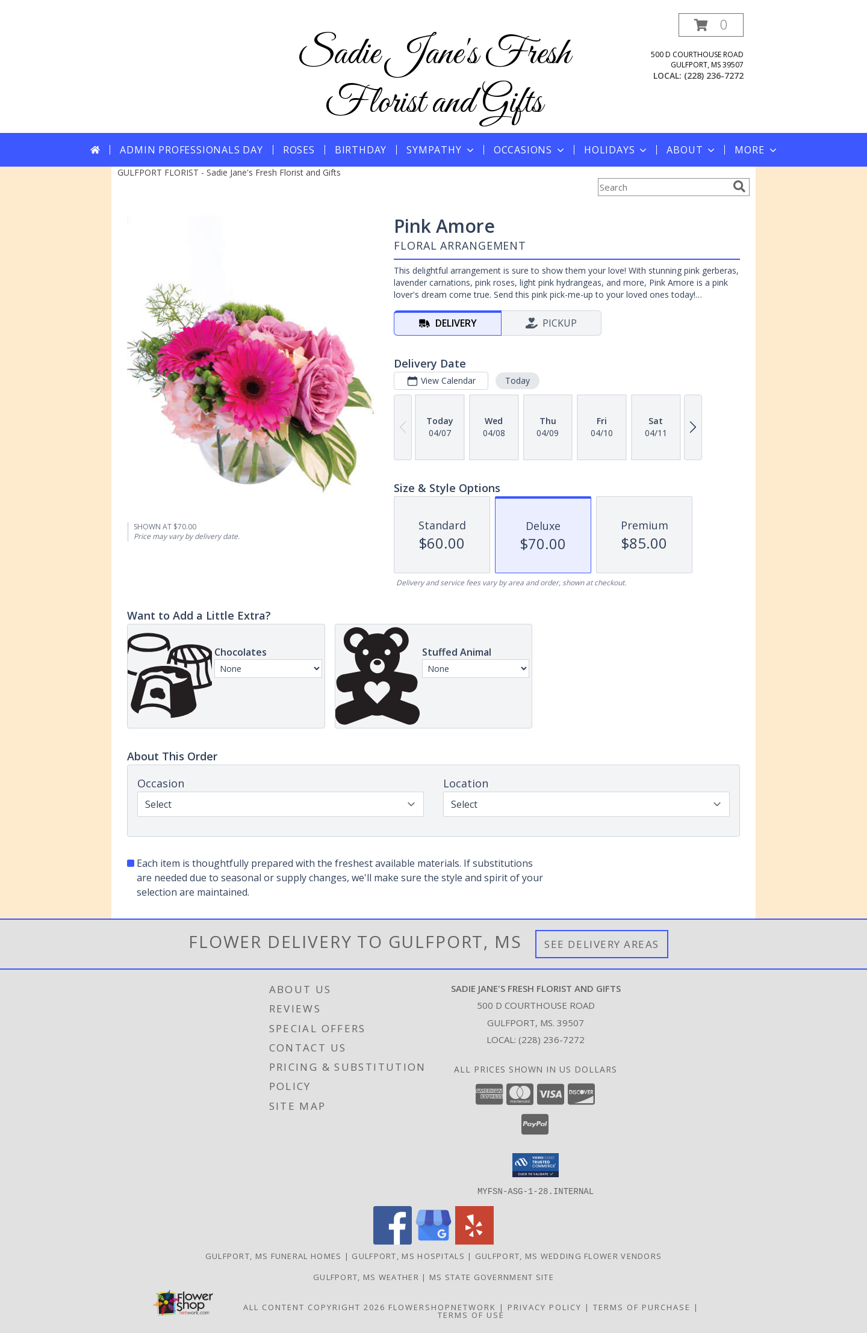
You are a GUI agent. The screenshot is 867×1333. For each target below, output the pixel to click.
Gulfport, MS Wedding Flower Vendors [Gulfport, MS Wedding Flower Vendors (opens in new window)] (568, 1255)
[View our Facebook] (392, 1240)
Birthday (361, 149)
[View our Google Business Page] (433, 1240)
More (756, 149)
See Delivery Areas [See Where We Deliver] (601, 944)
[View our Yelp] (474, 1240)
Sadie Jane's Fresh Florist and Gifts (433, 79)
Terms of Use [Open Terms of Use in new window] (471, 1314)
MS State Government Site (491, 1276)
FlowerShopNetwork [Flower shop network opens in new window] (442, 1306)
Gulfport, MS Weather (366, 1276)
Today (517, 380)
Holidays (616, 149)
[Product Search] (662, 187)
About (692, 149)
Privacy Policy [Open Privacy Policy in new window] (545, 1306)
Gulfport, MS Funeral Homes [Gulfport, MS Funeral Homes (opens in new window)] (273, 1255)
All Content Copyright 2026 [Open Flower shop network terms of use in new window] (314, 1306)
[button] (711, 25)
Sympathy (441, 149)
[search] (739, 186)
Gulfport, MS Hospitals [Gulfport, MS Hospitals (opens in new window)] (408, 1255)
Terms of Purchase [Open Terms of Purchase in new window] (642, 1306)
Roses (299, 149)
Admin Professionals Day (191, 149)
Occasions (530, 149)
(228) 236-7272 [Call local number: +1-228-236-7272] (714, 75)
